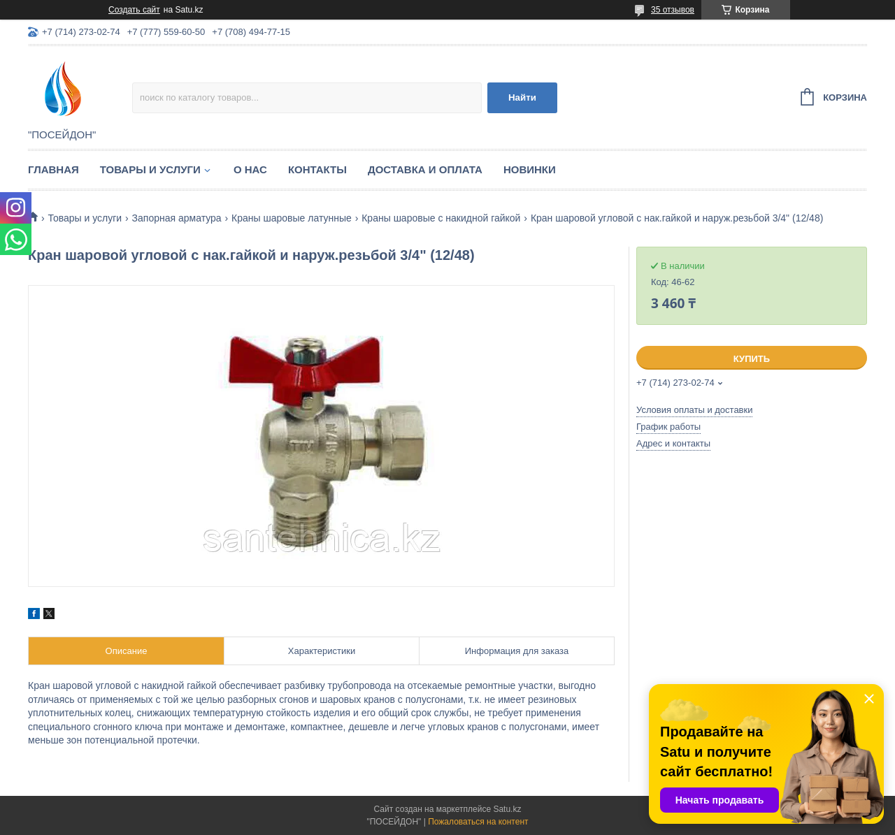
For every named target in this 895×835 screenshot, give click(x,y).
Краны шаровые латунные (291, 218)
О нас (250, 169)
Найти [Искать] (522, 97)
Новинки (529, 169)
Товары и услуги (150, 169)
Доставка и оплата (425, 169)
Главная (53, 169)
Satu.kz (507, 809)
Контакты (317, 169)
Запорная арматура (177, 218)
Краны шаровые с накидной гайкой (440, 218)
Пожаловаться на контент (478, 822)
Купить (751, 359)
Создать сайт (134, 10)
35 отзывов (672, 10)
